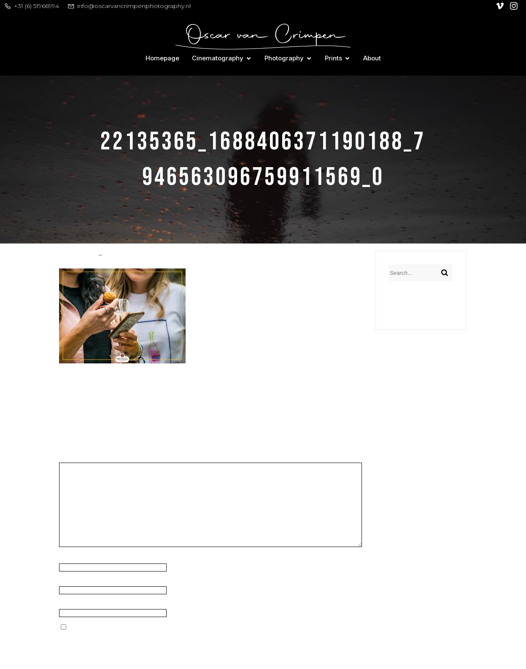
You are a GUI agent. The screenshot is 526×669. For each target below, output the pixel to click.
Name (71, 559)
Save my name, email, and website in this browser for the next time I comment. (192, 627)
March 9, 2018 (124, 254)
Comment (77, 459)
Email (69, 582)
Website (72, 605)
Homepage (162, 58)
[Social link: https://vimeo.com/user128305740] (501, 6)
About (372, 58)
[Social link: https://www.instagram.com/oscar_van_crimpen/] (515, 6)
